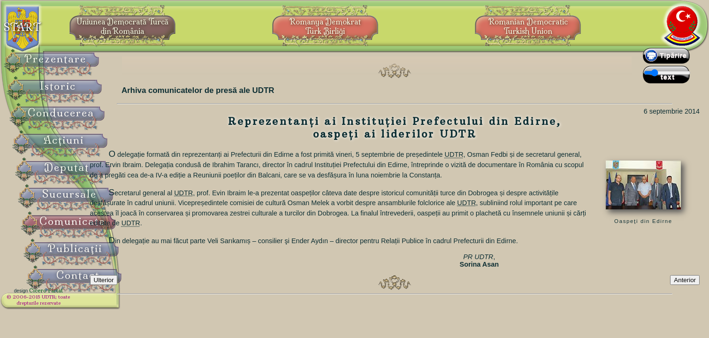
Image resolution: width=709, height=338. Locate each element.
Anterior (685, 297)
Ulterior (145, 297)
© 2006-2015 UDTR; (61, 303)
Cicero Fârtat (68, 296)
